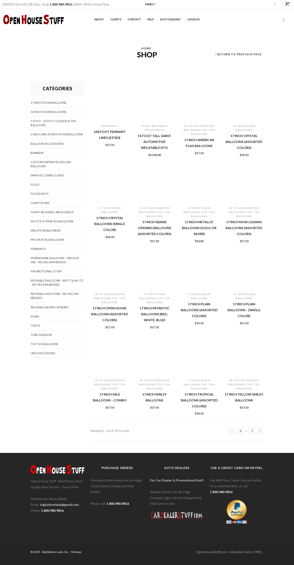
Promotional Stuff (46, 271)
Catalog (193, 19)
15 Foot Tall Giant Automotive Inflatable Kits (154, 141)
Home (146, 48)
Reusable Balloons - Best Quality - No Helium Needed (57, 282)
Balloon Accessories (47, 143)
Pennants (109, 125)
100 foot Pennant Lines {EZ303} (110, 134)
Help (150, 19)
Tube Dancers (41, 335)
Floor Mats (40, 193)
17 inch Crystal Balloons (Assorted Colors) (244, 141)
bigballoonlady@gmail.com (59, 504)
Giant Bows (40, 203)
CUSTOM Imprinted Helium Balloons (51, 164)
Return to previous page (239, 54)
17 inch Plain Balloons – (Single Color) (244, 310)
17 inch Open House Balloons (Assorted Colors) (109, 314)
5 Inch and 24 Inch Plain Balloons (57, 134)
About (99, 19)
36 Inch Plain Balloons (48, 112)
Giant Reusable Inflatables (52, 212)
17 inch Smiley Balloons (154, 397)
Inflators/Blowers (46, 230)
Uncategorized (43, 353)
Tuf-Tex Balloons (44, 344)
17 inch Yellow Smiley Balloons (244, 397)
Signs (35, 316)
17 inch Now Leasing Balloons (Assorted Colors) (244, 227)
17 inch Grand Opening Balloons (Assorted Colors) (154, 227)
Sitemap (76, 552)
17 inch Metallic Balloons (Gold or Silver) (199, 227)
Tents (35, 325)
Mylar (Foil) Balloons (48, 239)
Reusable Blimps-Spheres (50, 307)
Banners (37, 153)
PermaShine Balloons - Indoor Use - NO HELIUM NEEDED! (55, 260)
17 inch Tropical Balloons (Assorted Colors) (199, 400)
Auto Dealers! (170, 19)
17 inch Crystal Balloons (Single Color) (109, 223)
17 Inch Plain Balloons (48, 102)
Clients (115, 19)
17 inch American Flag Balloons (199, 143)
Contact (134, 19)
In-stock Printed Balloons (52, 221)
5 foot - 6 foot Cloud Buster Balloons (53, 123)
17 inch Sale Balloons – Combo (110, 397)
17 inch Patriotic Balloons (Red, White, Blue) (154, 314)
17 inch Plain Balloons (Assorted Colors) (199, 310)
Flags (35, 184)
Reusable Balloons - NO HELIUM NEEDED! (54, 296)
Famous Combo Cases (47, 175)
